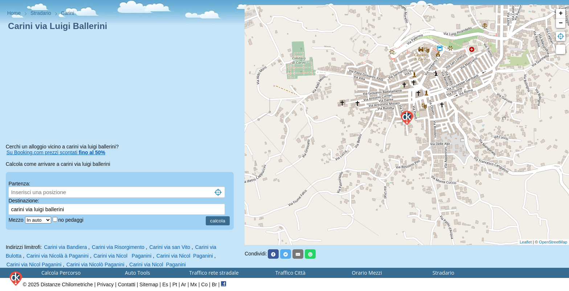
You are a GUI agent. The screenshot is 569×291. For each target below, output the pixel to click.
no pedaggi (71, 220)
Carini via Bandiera (65, 247)
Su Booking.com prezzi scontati (56, 152)
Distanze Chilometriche (67, 284)
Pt (174, 284)
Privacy (105, 284)
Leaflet (526, 242)
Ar (183, 284)
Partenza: (19, 184)
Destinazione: (23, 201)
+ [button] (561, 13)
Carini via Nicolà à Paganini (57, 256)
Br (214, 284)
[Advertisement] (122, 88)
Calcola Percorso (61, 272)
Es (165, 284)
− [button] (561, 23)
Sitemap (148, 284)
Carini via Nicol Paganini (123, 256)
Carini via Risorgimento (118, 247)
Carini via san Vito (170, 247)
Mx (193, 284)
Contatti (126, 284)
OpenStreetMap (553, 242)
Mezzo (16, 220)
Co (204, 284)
